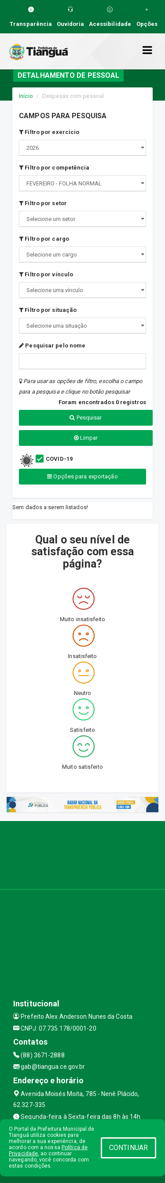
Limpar (86, 437)
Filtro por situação (48, 310)
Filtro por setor (43, 203)
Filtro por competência (54, 167)
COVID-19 (59, 459)
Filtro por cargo (44, 238)
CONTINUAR (128, 1147)
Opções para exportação (82, 476)
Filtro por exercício (49, 132)
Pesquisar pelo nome (52, 345)
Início (26, 96)
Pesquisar (86, 417)
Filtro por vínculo (46, 274)
